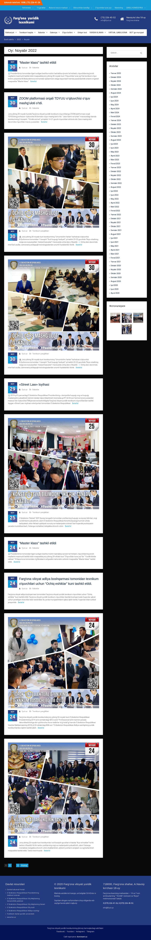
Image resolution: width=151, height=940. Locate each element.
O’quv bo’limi (67, 32)
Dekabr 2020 (116, 266)
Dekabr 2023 (116, 124)
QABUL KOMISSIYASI (134, 8)
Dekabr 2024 (116, 77)
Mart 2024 (115, 113)
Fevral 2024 (115, 116)
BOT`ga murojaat (137, 32)
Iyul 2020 (114, 285)
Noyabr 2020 (116, 270)
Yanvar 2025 (116, 73)
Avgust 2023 (116, 140)
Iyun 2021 (114, 242)
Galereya (53, 32)
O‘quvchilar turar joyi (103, 8)
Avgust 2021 (116, 234)
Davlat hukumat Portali (16, 889)
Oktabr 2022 (116, 179)
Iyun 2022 (114, 195)
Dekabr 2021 (116, 218)
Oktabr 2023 (116, 132)
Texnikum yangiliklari (40, 231)
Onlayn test (82, 32)
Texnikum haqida (26, 32)
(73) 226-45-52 (108, 17)
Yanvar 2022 (116, 215)
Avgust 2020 (116, 281)
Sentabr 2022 (116, 183)
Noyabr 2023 (116, 128)
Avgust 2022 (116, 187)
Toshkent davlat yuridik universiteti (20, 914)
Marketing (119, 8)
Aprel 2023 (115, 156)
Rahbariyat (9, 32)
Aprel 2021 (115, 250)
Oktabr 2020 (116, 273)
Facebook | (61, 932)
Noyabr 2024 (116, 81)
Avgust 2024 (116, 93)
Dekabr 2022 (116, 171)
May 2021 (115, 246)
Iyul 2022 (114, 191)
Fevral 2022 (115, 211)
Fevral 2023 (115, 164)
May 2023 (115, 152)
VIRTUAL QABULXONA (117, 32)
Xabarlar (41, 32)
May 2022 (115, 199)
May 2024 (115, 105)
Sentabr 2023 (116, 136)
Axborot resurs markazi (58, 8)
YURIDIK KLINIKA (96, 32)
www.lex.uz (11, 917)
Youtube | (70, 932)
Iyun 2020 (114, 289)
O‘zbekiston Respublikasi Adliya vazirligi (23, 911)
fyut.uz (24, 68)
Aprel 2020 (115, 293)
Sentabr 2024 (116, 89)
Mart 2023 (115, 160)
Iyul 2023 (114, 144)
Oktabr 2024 (116, 85)
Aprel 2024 (115, 109)
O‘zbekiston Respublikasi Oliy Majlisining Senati (26, 904)
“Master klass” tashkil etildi (37, 62)
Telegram (90, 932)
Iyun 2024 (114, 101)
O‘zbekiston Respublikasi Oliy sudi (21, 907)
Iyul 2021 (114, 238)
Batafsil (33, 81)
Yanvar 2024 (116, 120)
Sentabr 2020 (116, 277)
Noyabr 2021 (116, 222)
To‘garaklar (41, 8)
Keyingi (24, 865)
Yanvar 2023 (116, 167)
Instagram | (80, 932)
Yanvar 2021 (116, 262)
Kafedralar (26, 8)
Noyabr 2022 (116, 175)
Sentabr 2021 (116, 230)
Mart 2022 (115, 207)
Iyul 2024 (114, 97)
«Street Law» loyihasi (34, 384)
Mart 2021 (115, 254)
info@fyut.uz (106, 20)
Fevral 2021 (115, 258)
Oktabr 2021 (116, 226)
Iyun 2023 (114, 148)
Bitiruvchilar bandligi (81, 8)
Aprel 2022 (115, 203)
